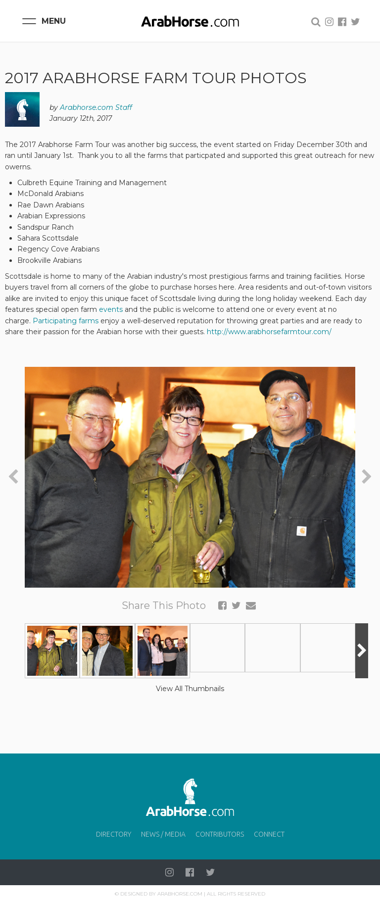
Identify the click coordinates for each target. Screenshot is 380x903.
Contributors (219, 834)
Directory (113, 834)
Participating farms (65, 320)
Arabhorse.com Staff (96, 107)
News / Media (163, 834)
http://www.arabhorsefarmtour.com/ (269, 331)
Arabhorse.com (179, 894)
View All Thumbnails (190, 688)
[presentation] (13, 477)
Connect (269, 834)
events (111, 309)
